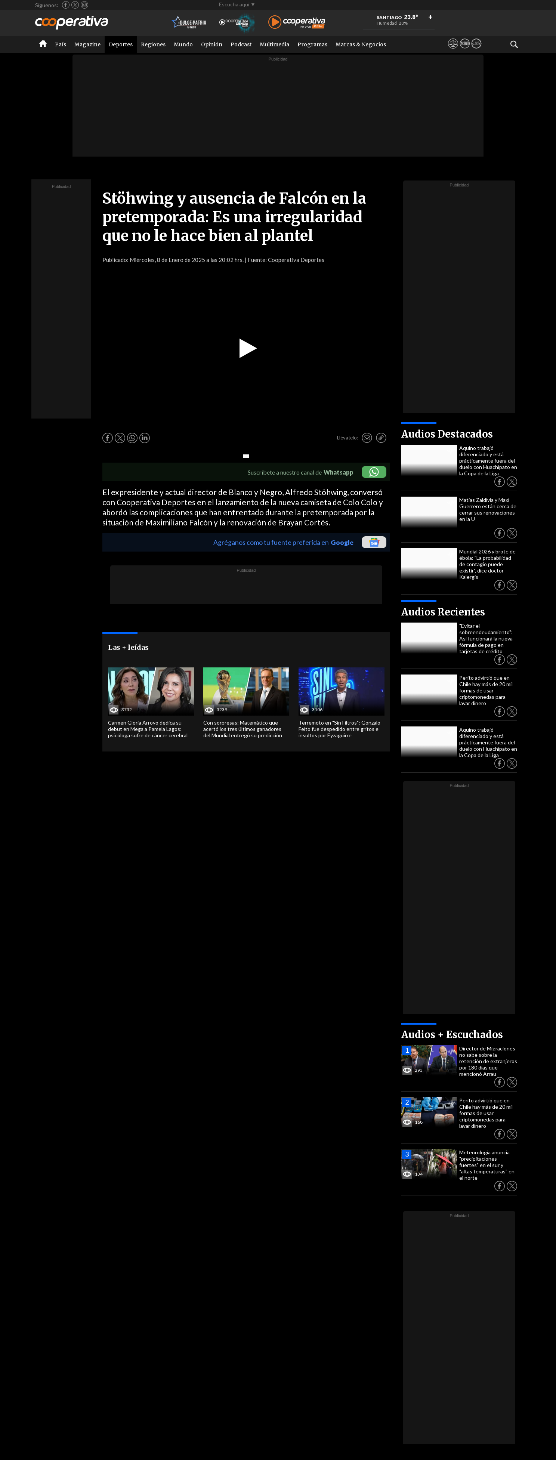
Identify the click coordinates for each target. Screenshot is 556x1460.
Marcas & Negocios (361, 44)
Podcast (241, 44)
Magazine (87, 44)
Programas (312, 44)
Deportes (121, 44)
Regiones (153, 44)
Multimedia (274, 44)
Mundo (183, 44)
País (60, 44)
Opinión (211, 44)
